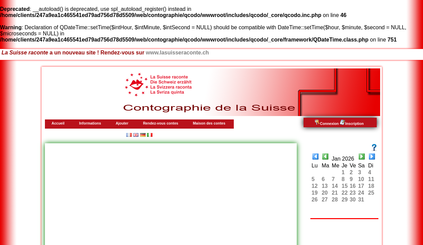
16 (352, 186)
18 (371, 186)
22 (345, 193)
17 (361, 186)
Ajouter (122, 123)
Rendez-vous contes (160, 123)
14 (335, 186)
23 (352, 193)
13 (325, 186)
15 (345, 186)
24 (361, 193)
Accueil (58, 123)
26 (315, 199)
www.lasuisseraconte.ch (177, 52)
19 (315, 193)
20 (325, 193)
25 (371, 193)
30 (352, 199)
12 (315, 186)
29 (345, 199)
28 (335, 199)
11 (371, 179)
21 (335, 193)
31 (361, 199)
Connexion (326, 123)
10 (361, 179)
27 (325, 199)
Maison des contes (209, 123)
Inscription (351, 123)
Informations (90, 123)
